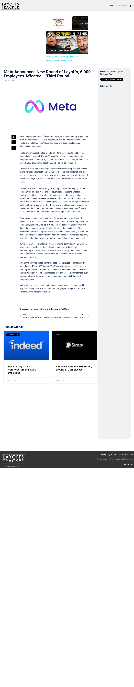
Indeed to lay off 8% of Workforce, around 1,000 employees (21, 369)
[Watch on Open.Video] (58, 50)
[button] (13, 137)
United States (64, 309)
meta (46, 309)
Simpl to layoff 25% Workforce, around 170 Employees (74, 368)
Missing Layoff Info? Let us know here (116, 454)
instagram (33, 309)
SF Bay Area (53, 309)
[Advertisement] (28, 412)
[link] (50, 34)
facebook (25, 309)
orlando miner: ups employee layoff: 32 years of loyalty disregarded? (66, 35)
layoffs (40, 309)
